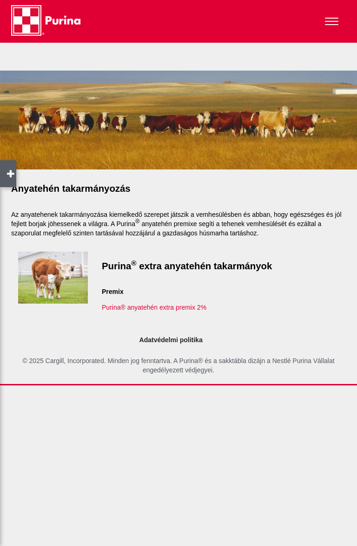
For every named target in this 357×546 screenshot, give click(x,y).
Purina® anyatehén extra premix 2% (154, 307)
